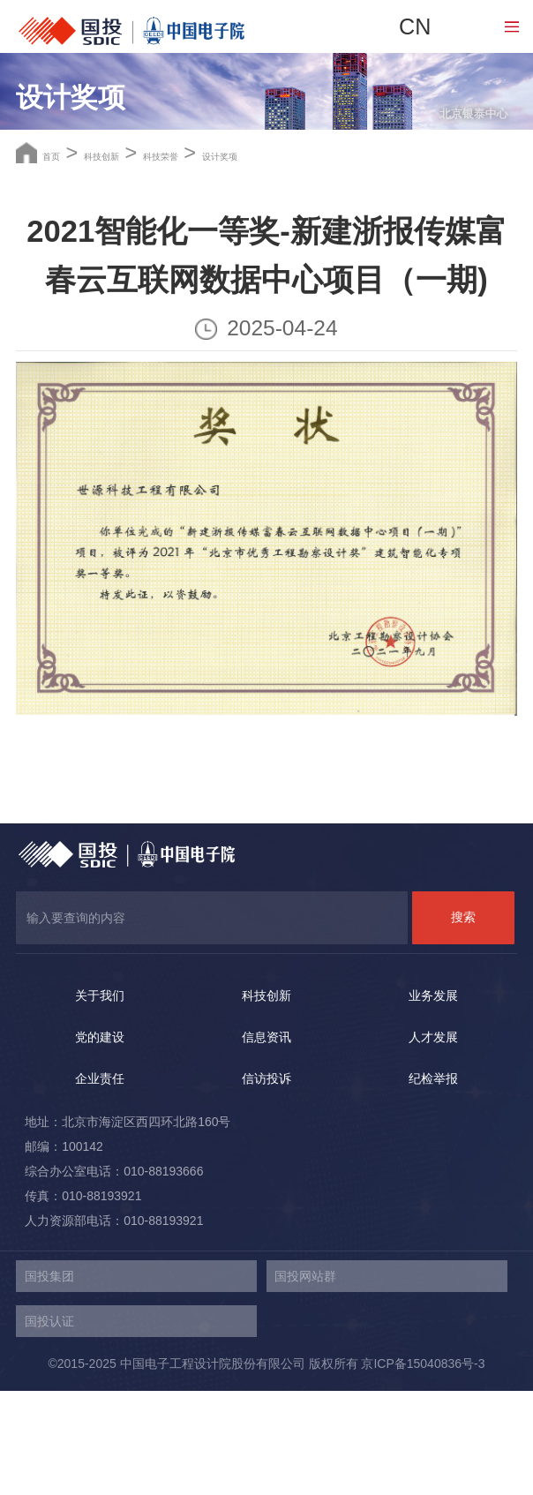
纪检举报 (433, 1183)
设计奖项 (368, 256)
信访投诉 (266, 1183)
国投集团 (49, 1380)
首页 (63, 256)
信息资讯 (266, 1140)
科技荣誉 (259, 256)
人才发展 (433, 1140)
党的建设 (99, 1140)
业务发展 (433, 1099)
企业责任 (99, 1183)
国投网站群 (305, 1380)
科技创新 (151, 256)
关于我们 (99, 1099)
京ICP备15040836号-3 (422, 1468)
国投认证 (49, 1425)
